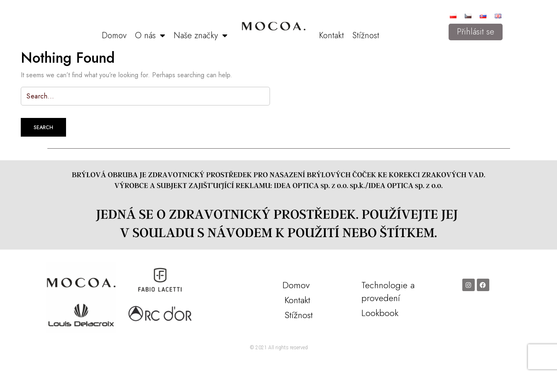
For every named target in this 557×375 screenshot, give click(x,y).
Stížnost (365, 35)
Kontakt (331, 35)
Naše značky (201, 35)
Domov (114, 35)
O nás (150, 35)
